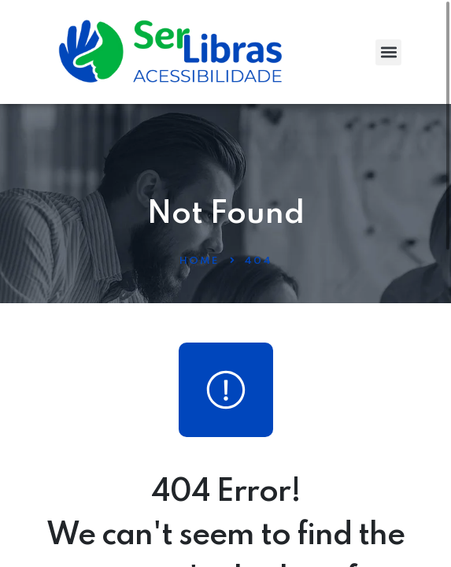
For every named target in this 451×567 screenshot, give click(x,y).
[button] (388, 52)
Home (199, 261)
